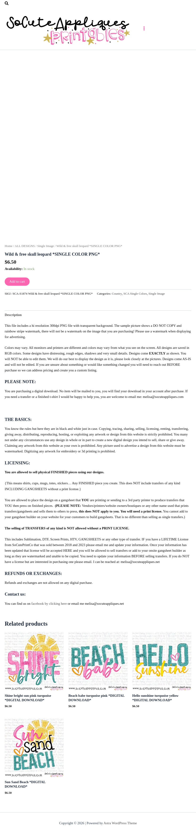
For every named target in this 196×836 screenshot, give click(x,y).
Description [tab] (13, 319)
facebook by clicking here (49, 607)
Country (117, 298)
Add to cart (17, 286)
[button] (7, 3)
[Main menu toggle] (158, 30)
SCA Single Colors (135, 298)
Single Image (45, 250)
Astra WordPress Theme (120, 823)
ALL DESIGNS (25, 250)
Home (8, 250)
